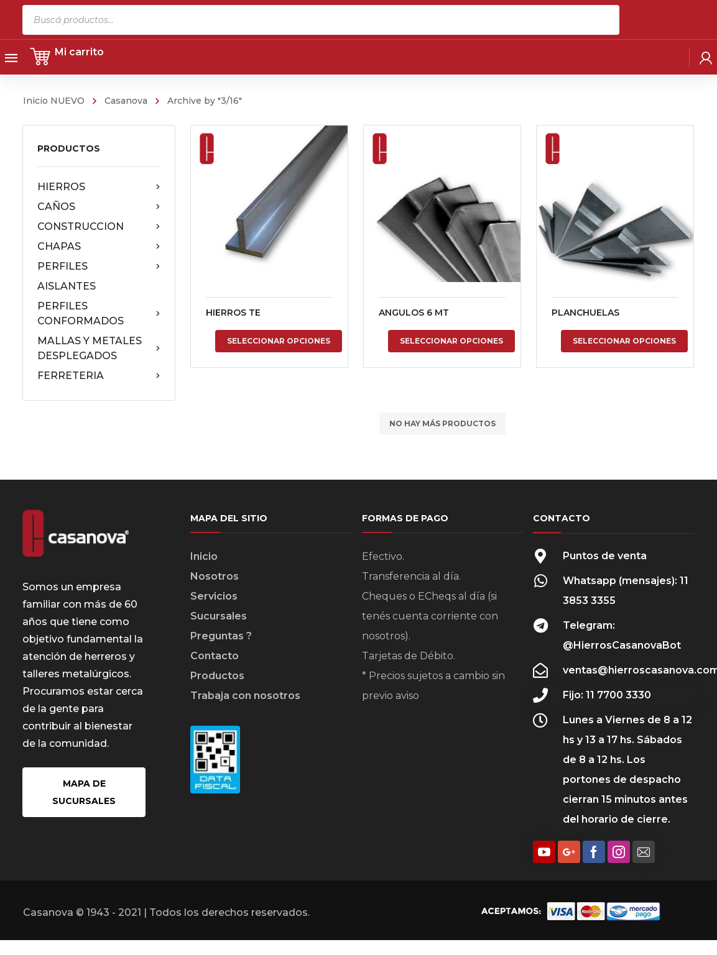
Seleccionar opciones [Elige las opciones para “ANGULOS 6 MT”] (451, 340)
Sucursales (218, 616)
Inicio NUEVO (54, 100)
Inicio (204, 556)
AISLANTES (66, 286)
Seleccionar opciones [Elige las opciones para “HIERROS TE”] (278, 340)
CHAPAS (98, 247)
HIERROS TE (233, 312)
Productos (217, 676)
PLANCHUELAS (585, 312)
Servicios (214, 596)
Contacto (214, 656)
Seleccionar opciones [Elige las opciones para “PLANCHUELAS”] (623, 340)
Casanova (125, 100)
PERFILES (98, 266)
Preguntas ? (221, 636)
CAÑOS (98, 207)
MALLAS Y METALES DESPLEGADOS (98, 348)
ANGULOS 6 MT (413, 312)
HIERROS (98, 187)
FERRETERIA (98, 376)
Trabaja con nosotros (245, 695)
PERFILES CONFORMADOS (98, 313)
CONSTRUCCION (98, 227)
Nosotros (214, 576)
